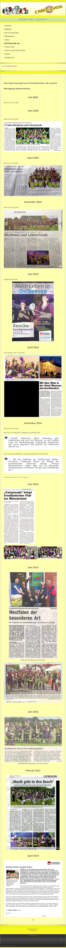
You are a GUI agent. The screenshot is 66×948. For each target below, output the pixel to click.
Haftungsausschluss (33, 929)
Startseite (8, 26)
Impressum (33, 930)
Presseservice (10, 57)
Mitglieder (8, 29)
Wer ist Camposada (12, 33)
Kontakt (7, 54)
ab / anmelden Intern (9, 66)
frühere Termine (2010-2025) (15, 50)
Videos (7, 40)
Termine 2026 (9, 47)
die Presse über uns (12, 43)
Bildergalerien (9, 36)
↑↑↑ (61, 940)
